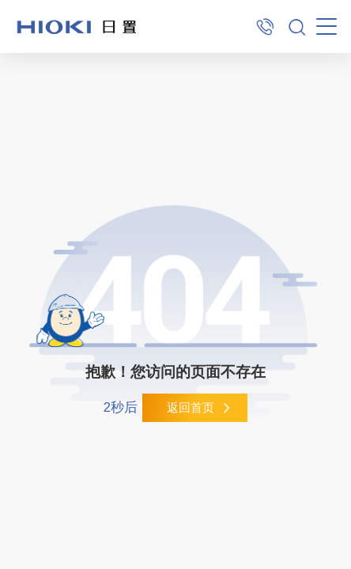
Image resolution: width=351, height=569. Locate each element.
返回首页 (190, 407)
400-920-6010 (265, 26)
